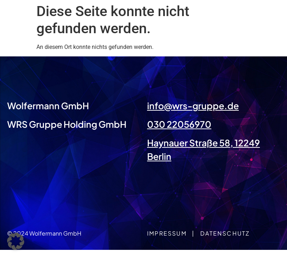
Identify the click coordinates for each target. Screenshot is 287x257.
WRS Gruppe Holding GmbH (66, 124)
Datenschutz (225, 233)
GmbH (74, 105)
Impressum (167, 233)
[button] (15, 241)
